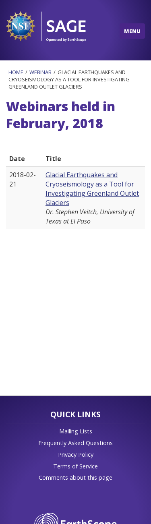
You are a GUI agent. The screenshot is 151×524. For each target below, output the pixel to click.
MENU (132, 31)
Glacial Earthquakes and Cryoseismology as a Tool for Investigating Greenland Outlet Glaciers (92, 188)
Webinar (40, 72)
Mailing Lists (75, 431)
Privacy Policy (75, 454)
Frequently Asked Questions (75, 443)
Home (15, 72)
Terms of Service (75, 466)
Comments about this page (75, 477)
